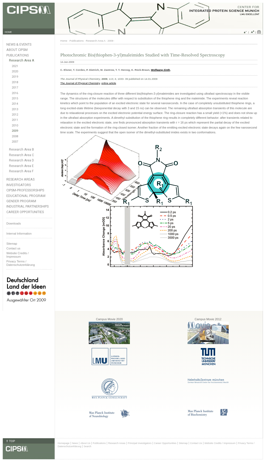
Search (87, 446)
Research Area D (21, 160)
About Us (85, 443)
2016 (15, 93)
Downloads (13, 223)
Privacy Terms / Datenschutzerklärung (20, 263)
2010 (15, 125)
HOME (8, 32)
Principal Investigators (139, 443)
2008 (15, 136)
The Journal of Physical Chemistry (80, 83)
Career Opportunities (25, 212)
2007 (15, 141)
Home (63, 40)
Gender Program (21, 201)
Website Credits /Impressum (17, 255)
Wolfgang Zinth (160, 69)
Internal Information (19, 233)
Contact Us (196, 443)
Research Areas (20, 179)
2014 (15, 103)
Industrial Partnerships (27, 206)
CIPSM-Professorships (25, 190)
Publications (17, 55)
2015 (15, 98)
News (75, 443)
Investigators (18, 185)
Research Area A (21, 60)
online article (108, 83)
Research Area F (21, 171)
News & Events (18, 44)
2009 (15, 131)
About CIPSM (17, 50)
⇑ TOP (10, 441)
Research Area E (21, 166)
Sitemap (11, 243)
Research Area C (21, 155)
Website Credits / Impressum (220, 443)
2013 (15, 109)
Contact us (13, 248)
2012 (15, 114)
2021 (15, 66)
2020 (15, 71)
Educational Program (25, 196)
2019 (15, 76)
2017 (15, 87)
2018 (15, 82)
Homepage (64, 443)
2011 (15, 120)
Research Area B (21, 149)
